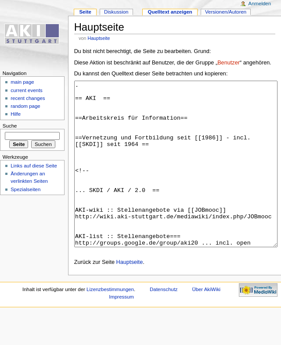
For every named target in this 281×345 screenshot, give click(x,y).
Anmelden (260, 3)
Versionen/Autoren (225, 11)
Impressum (121, 329)
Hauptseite (98, 38)
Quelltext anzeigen (170, 11)
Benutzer (228, 63)
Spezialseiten (25, 189)
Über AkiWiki (206, 322)
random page (25, 106)
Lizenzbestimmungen (110, 322)
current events (27, 90)
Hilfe (16, 114)
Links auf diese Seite (34, 165)
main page (22, 82)
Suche (10, 125)
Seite (85, 11)
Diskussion (116, 11)
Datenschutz (164, 322)
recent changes (28, 98)
